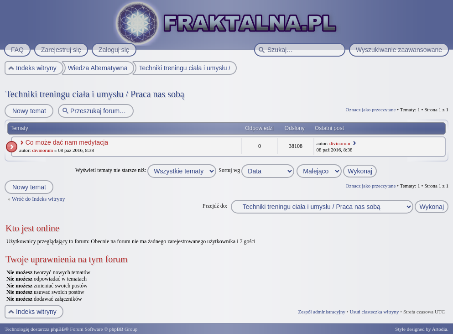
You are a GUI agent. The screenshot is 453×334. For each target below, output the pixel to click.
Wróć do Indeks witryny (38, 199)
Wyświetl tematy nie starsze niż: (145, 170)
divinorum (42, 150)
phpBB (58, 329)
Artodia (440, 329)
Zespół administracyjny (322, 311)
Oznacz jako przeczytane (371, 109)
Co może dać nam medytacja (67, 142)
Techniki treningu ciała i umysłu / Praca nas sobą (94, 94)
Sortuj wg (256, 170)
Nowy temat (28, 111)
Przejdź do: (215, 206)
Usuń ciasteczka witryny (374, 311)
